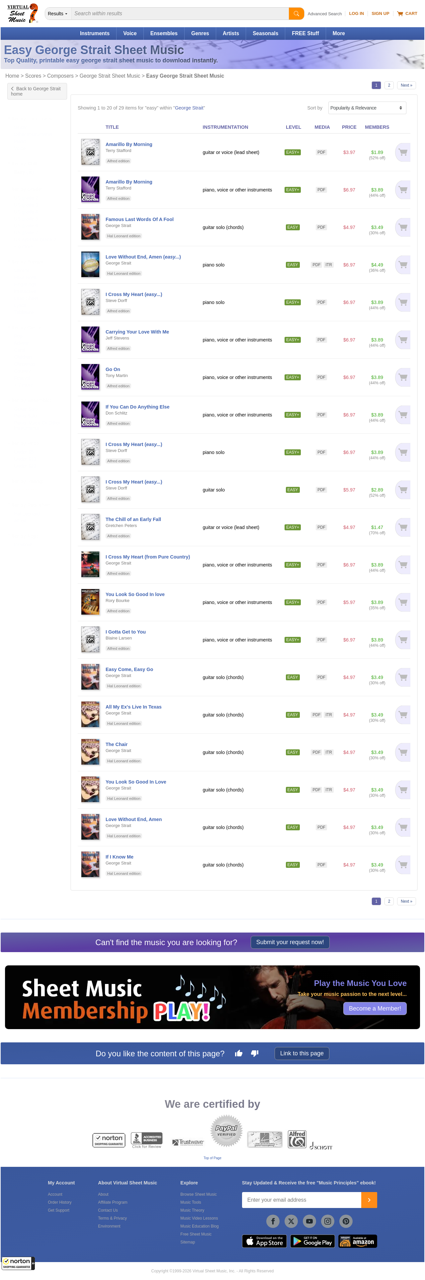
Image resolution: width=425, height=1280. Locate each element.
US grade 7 (26, 226)
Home (12, 76)
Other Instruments (33, 127)
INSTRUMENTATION (225, 127)
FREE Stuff (305, 33)
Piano (20, 134)
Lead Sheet (26, 291)
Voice (129, 33)
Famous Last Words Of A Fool (140, 219)
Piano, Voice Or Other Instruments (37, 419)
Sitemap (187, 1242)
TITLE (112, 127)
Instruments (95, 33)
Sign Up (380, 13)
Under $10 (25, 452)
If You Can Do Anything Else (137, 407)
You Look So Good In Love (136, 782)
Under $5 (24, 445)
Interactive (25, 284)
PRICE (349, 127)
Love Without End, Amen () (143, 257)
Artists (231, 33)
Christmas (25, 357)
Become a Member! (375, 1008)
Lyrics (20, 298)
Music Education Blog (199, 1226)
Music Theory (192, 1210)
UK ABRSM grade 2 (35, 233)
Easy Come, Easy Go (129, 669)
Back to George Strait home (36, 91)
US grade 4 (26, 205)
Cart (407, 13)
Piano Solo (25, 409)
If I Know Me (119, 857)
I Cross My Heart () (134, 294)
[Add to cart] (402, 152)
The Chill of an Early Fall (133, 519)
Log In (356, 13)
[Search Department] (58, 14)
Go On (113, 369)
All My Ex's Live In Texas (134, 707)
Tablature (24, 305)
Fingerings (25, 277)
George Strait (189, 108)
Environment (109, 1226)
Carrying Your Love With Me (137, 332)
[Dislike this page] (254, 1054)
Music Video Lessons (199, 1218)
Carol (19, 343)
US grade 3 (26, 198)
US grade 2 (26, 191)
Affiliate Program (112, 1202)
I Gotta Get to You (126, 632)
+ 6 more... (25, 240)
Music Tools (190, 1202)
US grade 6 (26, 219)
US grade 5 (26, 212)
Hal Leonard (27, 507)
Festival (22, 371)
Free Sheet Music (196, 1234)
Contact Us (108, 1210)
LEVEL (293, 127)
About (103, 1194)
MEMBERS (377, 127)
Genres (200, 33)
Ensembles (164, 33)
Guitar (20, 120)
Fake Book (25, 270)
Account (55, 1194)
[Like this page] (238, 1054)
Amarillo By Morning (129, 144)
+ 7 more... (25, 378)
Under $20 (25, 459)
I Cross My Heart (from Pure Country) (148, 557)
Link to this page (302, 1053)
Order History (59, 1202)
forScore (23, 538)
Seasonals (265, 33)
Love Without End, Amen (134, 819)
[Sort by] (367, 108)
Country (22, 364)
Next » (406, 85)
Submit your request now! (290, 942)
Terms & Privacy (112, 1218)
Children (23, 350)
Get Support (58, 1210)
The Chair (117, 744)
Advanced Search (325, 13)
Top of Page (212, 1158)
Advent (21, 336)
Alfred (20, 514)
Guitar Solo (26, 402)
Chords (21, 263)
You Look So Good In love (135, 594)
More (339, 33)
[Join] (369, 1200)
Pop (18, 329)
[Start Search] (296, 14)
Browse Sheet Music (198, 1194)
